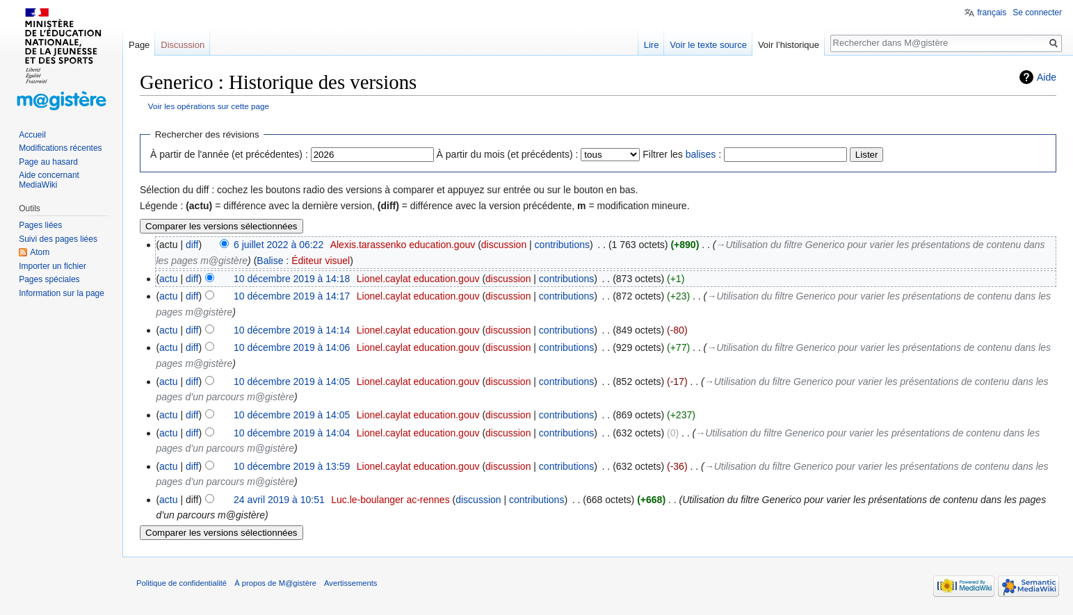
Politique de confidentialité (181, 583)
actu (168, 278)
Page (139, 45)
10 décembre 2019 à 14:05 (292, 381)
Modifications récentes (60, 148)
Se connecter (1037, 12)
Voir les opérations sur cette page (208, 105)
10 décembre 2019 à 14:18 (292, 278)
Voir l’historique (788, 45)
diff (192, 244)
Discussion (182, 45)
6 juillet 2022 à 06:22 (278, 244)
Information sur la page (61, 293)
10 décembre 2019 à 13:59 (292, 466)
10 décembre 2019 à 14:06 (292, 347)
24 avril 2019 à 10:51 (279, 499)
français (991, 12)
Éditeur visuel (320, 260)
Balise (270, 260)
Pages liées (40, 225)
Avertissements (350, 583)
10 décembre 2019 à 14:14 (292, 330)
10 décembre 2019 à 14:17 (292, 296)
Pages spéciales (49, 279)
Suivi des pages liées (58, 239)
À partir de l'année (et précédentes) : (229, 154)
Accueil (32, 135)
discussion (503, 244)
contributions (562, 244)
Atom (39, 252)
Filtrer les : (682, 154)
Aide (1046, 77)
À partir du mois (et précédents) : (508, 154)
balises (701, 154)
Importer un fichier (52, 266)
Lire (651, 45)
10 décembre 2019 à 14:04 (292, 432)
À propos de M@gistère (275, 583)
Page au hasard (48, 162)
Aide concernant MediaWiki (49, 180)
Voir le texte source (708, 45)
